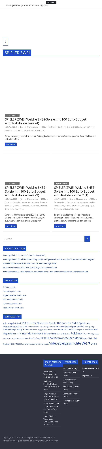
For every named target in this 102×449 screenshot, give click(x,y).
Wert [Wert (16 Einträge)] (86, 343)
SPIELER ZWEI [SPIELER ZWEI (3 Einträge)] (48, 338)
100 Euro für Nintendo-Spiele (52, 127)
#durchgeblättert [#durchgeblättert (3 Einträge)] (12, 323)
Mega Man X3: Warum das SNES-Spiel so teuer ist (51, 396)
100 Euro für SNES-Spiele (73, 127)
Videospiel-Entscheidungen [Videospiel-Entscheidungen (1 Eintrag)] (39, 344)
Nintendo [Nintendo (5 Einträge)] (25, 333)
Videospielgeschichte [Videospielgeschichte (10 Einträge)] (65, 343)
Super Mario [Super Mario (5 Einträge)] (74, 338)
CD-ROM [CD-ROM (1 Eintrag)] (24, 327)
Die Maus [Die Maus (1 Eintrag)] (51, 327)
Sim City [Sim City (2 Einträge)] (32, 338)
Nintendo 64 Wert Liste (13, 299)
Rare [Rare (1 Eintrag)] (85, 334)
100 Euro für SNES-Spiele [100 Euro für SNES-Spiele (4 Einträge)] (71, 323)
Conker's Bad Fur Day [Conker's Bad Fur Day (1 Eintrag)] (40, 327)
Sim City (20, 130)
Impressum (87, 375)
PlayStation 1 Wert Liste (13, 307)
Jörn (22, 127)
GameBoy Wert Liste (12, 291)
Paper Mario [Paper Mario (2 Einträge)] (50, 333)
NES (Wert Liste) (70, 368)
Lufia (11, 206)
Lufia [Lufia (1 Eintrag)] (86, 330)
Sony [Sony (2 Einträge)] (38, 338)
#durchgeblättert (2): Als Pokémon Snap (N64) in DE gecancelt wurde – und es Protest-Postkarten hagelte (48, 259)
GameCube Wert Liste (12, 303)
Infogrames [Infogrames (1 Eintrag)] (80, 330)
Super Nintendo (12, 115)
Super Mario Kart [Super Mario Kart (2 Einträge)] (89, 338)
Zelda (22, 209)
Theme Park (39, 130)
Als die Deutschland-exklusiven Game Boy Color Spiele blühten (30, 267)
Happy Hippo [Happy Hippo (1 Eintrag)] (42, 330)
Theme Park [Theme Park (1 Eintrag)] (25, 344)
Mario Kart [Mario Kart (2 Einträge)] (92, 329)
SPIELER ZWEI (29, 130)
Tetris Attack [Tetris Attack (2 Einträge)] (15, 344)
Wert (16, 209)
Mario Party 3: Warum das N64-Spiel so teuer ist (50, 374)
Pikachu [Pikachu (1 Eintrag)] (59, 334)
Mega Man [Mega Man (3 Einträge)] (8, 333)
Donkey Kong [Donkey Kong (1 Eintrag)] (89, 327)
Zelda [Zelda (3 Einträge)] (94, 343)
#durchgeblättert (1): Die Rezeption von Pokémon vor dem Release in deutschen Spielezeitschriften (45, 271)
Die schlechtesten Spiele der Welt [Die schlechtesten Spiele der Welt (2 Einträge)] (69, 326)
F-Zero (68, 206)
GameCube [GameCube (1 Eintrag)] (33, 330)
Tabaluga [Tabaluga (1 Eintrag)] (6, 344)
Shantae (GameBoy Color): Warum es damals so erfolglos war (30, 263)
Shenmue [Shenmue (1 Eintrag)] (24, 338)
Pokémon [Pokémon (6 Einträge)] (77, 333)
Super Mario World (67, 209)
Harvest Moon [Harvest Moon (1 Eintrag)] (52, 330)
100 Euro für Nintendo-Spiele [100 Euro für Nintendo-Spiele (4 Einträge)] (39, 323)
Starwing (44, 206)
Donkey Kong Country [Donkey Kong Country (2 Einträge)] (12, 329)
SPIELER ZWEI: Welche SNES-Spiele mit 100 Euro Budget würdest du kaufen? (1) (74, 191)
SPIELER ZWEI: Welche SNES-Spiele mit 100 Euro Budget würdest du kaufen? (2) (25, 191)
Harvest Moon (88, 127)
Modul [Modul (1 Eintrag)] (16, 334)
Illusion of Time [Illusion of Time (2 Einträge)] (64, 329)
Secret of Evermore (21, 206)
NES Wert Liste (9, 287)
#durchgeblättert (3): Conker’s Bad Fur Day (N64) (27, 5)
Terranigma (9, 209)
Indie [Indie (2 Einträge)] (73, 329)
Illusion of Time (10, 130)
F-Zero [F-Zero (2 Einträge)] (26, 329)
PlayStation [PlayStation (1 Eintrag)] (66, 334)
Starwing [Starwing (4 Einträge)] (60, 338)
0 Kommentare (31, 127)
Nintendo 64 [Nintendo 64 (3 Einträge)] (38, 333)
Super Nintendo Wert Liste (14, 295)
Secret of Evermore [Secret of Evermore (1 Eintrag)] (14, 338)
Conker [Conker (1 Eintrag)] (30, 327)
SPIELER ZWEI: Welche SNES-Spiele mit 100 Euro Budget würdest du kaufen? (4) (45, 121)
